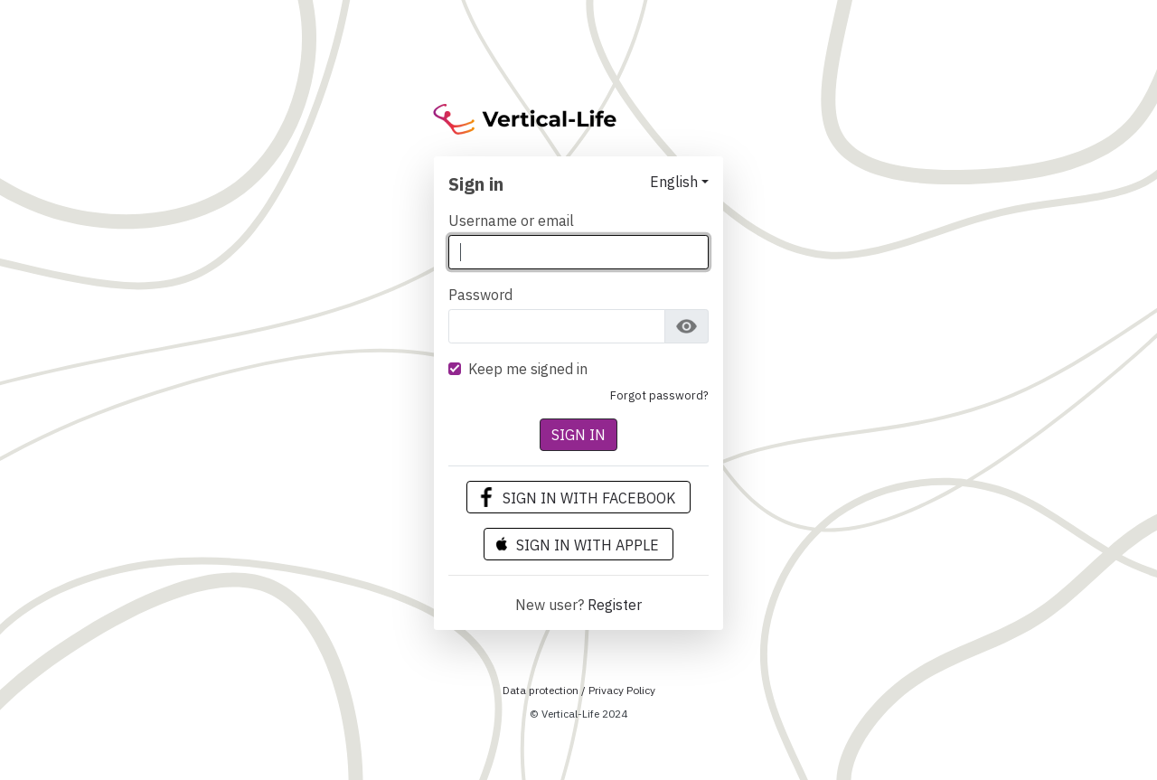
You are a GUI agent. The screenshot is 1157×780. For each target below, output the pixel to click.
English (674, 182)
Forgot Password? (659, 395)
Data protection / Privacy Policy (579, 690)
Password (480, 295)
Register (615, 605)
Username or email (511, 220)
